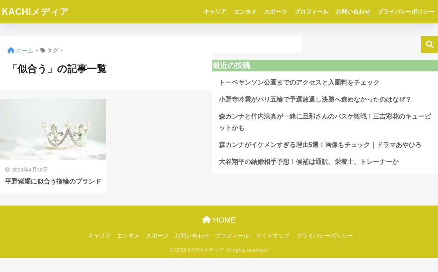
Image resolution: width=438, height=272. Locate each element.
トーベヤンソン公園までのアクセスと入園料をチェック (299, 82)
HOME (219, 220)
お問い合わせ (353, 11)
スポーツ (275, 11)
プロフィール (311, 11)
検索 (429, 44)
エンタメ (245, 11)
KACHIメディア (35, 12)
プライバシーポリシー (406, 11)
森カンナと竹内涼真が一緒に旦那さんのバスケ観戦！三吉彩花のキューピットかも (325, 122)
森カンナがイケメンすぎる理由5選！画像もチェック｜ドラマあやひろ (320, 144)
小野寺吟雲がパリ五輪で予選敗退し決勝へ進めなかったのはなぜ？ (315, 99)
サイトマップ (272, 236)
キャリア (215, 11)
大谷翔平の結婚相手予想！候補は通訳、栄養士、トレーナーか (309, 161)
